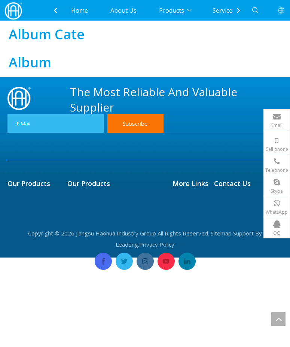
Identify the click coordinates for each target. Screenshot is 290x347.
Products (171, 10)
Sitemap (221, 322)
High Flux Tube (28, 242)
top (278, 319)
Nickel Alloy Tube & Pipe (101, 231)
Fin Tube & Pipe (29, 198)
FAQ (178, 242)
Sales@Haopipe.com (254, 198)
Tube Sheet (23, 209)
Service (222, 10)
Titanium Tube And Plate (102, 220)
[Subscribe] (135, 123)
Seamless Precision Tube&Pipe (110, 209)
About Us (123, 10)
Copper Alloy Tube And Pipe (106, 242)
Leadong (127, 334)
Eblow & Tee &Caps (34, 265)
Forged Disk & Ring (34, 276)
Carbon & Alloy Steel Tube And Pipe (117, 276)
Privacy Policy (156, 334)
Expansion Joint (29, 254)
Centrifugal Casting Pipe (101, 198)
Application (188, 220)
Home (79, 10)
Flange (16, 231)
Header (17, 220)
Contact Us (188, 276)
